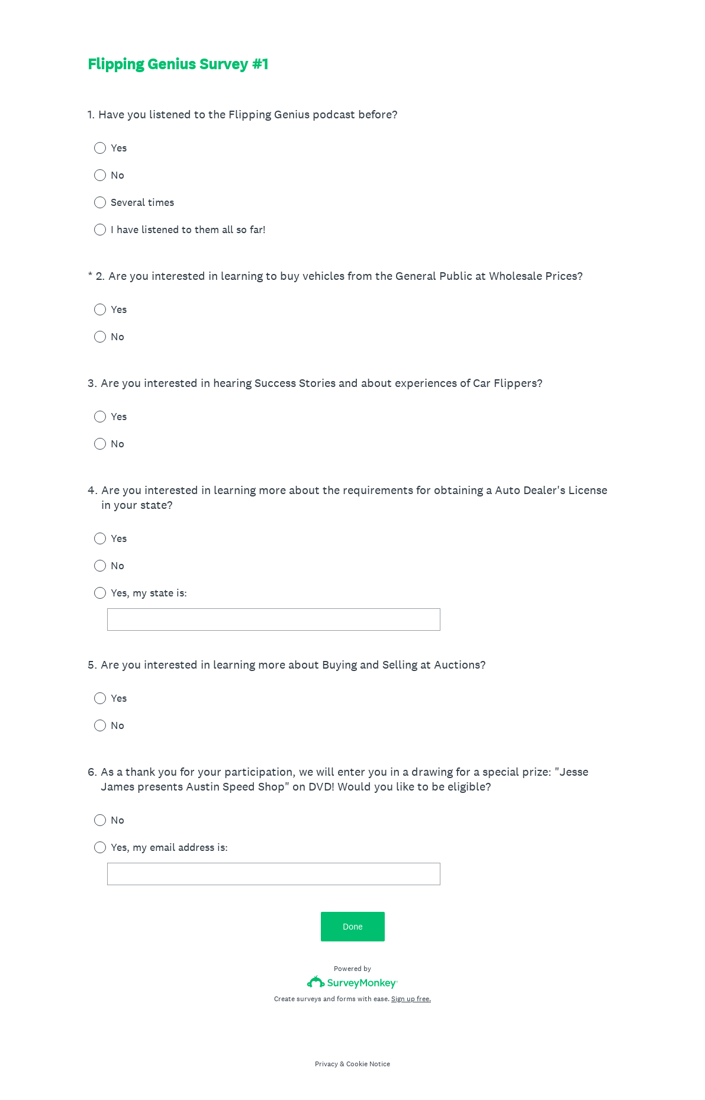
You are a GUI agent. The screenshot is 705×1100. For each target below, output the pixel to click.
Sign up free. (411, 999)
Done (353, 926)
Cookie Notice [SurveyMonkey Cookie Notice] (368, 1064)
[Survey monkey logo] (352, 982)
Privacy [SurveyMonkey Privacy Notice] (326, 1064)
